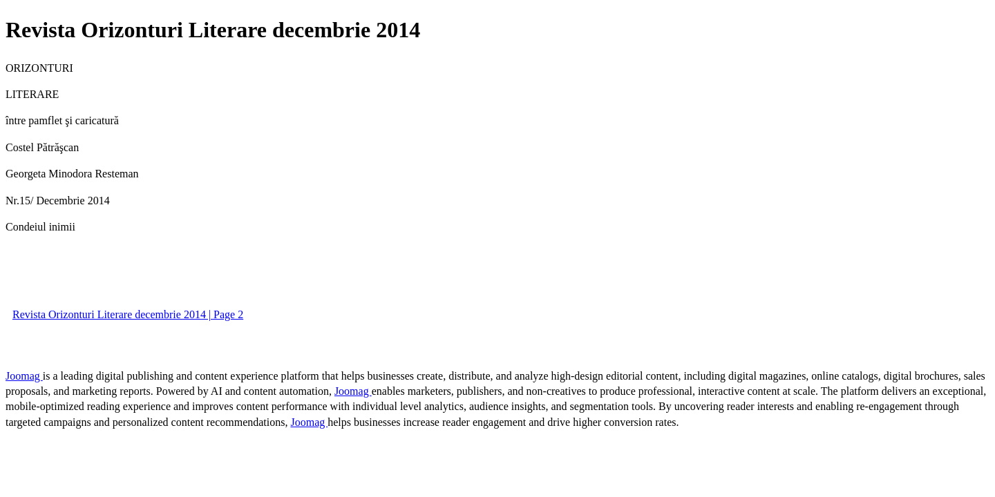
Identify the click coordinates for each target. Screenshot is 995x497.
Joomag (24, 376)
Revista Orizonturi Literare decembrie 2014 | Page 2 (127, 314)
